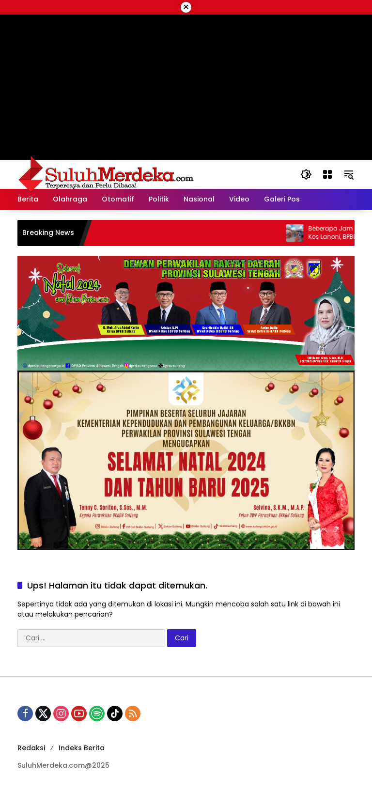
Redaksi (31, 748)
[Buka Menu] (327, 174)
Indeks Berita (82, 748)
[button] (306, 174)
